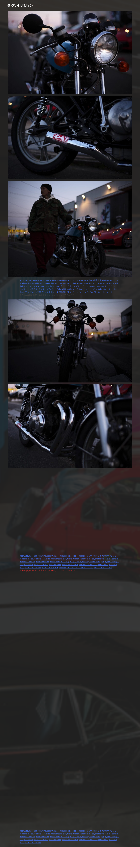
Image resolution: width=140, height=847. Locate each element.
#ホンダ (52, 289)
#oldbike (82, 280)
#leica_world (66, 283)
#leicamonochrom (80, 283)
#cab (22, 292)
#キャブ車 (36, 292)
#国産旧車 (96, 280)
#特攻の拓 (66, 289)
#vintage (56, 280)
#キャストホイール (50, 292)
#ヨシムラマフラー (78, 286)
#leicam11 (113, 283)
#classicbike (73, 280)
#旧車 (89, 280)
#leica (24, 283)
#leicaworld (33, 283)
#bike (58, 289)
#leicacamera (44, 283)
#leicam (104, 283)
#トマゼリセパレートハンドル (79, 292)
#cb (39, 280)
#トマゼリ (28, 289)
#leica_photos (95, 283)
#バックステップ (41, 289)
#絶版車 (105, 280)
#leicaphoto (55, 283)
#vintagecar (46, 280)
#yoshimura (55, 286)
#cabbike (113, 289)
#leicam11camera (27, 286)
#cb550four (103, 289)
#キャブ (28, 292)
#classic (63, 280)
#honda (33, 280)
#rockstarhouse (42, 286)
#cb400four (25, 280)
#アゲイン (109, 286)
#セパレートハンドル (103, 292)
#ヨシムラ (65, 286)
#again (101, 286)
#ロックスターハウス (88, 289)
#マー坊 (74, 289)
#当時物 (62, 292)
